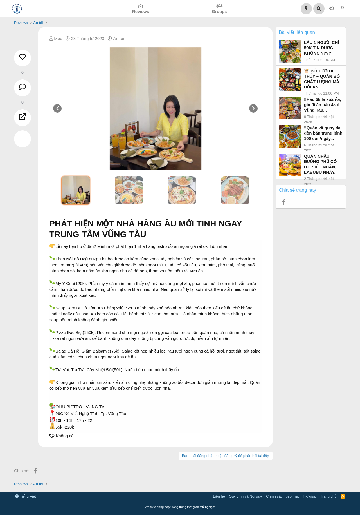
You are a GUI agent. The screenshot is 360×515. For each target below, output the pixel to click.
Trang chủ (328, 496)
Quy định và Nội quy (245, 496)
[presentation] (57, 108)
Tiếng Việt (25, 496)
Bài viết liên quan (297, 32)
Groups (219, 11)
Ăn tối (118, 38)
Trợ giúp (309, 496)
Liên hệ (219, 496)
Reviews (140, 11)
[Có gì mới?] (306, 8)
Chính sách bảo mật (282, 496)
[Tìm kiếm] (319, 8)
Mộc (58, 38)
